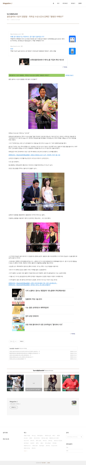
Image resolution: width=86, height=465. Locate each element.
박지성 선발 (45, 438)
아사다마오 (37, 438)
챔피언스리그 (28, 445)
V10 (11, 49)
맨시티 (34, 448)
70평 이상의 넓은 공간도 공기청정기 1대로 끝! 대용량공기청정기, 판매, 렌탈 (33, 51)
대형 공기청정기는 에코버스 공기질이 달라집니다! (27, 36)
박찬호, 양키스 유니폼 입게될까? (16, 358)
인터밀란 (42, 445)
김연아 (32, 443)
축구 (54, 435)
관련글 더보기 (69, 75)
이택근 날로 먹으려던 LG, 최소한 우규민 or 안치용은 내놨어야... (23, 351)
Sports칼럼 (12, 348)
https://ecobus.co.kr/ (15, 34)
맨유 (31, 438)
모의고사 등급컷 (58, 440)
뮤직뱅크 (27, 443)
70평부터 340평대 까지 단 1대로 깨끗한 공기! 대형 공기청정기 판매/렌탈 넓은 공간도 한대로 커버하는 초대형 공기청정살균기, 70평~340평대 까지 (37, 39)
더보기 (25, 451)
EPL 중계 (39, 440)
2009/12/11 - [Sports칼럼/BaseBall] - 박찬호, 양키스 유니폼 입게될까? (29, 285)
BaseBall (17, 348)
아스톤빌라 (48, 443)
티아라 (32, 440)
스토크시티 (54, 445)
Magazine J (7, 3)
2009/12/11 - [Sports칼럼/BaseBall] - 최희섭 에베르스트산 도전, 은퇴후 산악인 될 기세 (34, 155)
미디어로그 (65, 3)
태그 (58, 3)
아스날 (34, 435)
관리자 (48, 462)
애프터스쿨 (48, 435)
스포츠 (26, 438)
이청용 (54, 443)
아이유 (45, 440)
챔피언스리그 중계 (54, 438)
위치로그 (73, 3)
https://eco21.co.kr (15, 46)
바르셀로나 (40, 435)
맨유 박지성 (27, 448)
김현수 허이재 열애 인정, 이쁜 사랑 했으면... (19, 355)
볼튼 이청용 (27, 435)
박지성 (50, 440)
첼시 (42, 443)
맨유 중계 (35, 445)
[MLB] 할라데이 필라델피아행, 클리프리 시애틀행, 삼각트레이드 (23, 353)
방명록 (79, 3)
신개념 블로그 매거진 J (15, 404)
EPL (38, 443)
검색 (81, 436)
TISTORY (43, 462)
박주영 (48, 445)
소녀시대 (27, 440)
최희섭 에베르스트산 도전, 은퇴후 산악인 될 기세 (20, 357)
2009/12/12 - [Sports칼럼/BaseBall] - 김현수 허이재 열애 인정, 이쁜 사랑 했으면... (33, 283)
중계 (59, 435)
